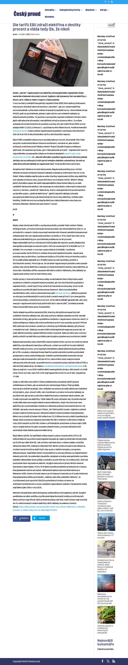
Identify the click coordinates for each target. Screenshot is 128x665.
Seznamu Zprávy (20, 131)
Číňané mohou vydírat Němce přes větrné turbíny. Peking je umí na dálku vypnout (106, 445)
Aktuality (49, 10)
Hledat (111, 25)
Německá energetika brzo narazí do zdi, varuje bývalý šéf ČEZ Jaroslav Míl (105, 598)
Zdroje (103, 10)
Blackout (90, 10)
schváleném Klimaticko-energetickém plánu (63, 366)
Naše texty (35, 34)
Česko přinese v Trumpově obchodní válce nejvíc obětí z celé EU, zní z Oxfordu (105, 506)
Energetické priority (70, 10)
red (19, 34)
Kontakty (49, 17)
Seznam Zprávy (62, 293)
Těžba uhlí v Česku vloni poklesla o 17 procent (105, 535)
